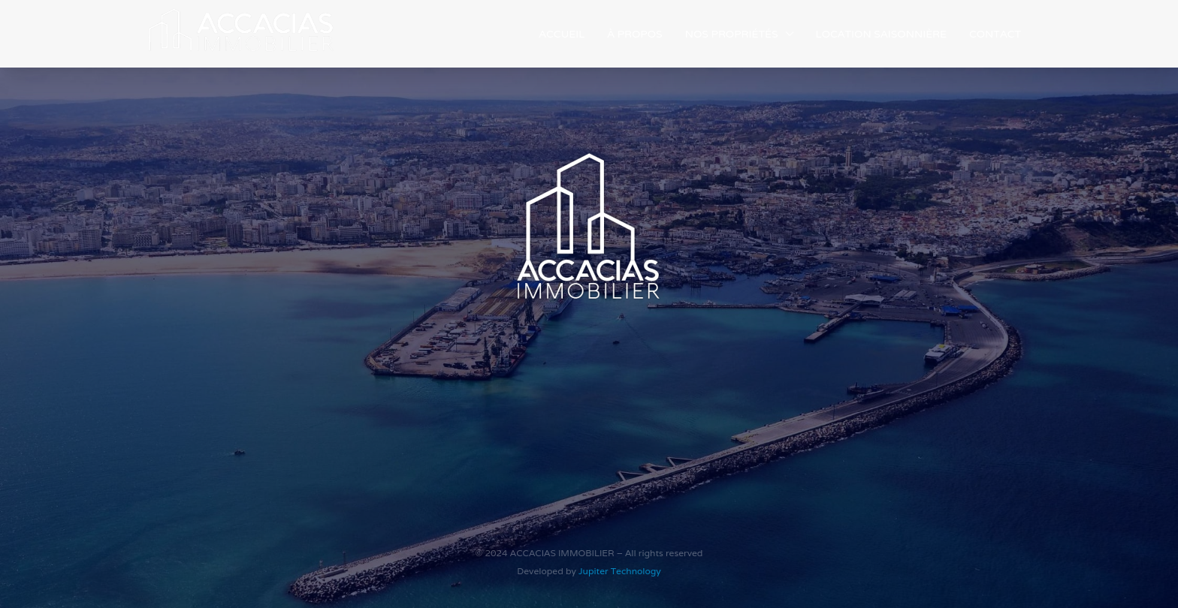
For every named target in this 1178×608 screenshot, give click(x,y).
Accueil (561, 34)
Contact (995, 34)
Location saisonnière (881, 34)
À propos (634, 34)
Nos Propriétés (731, 34)
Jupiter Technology (619, 570)
